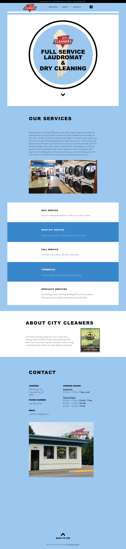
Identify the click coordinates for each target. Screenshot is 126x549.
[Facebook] (91, 6)
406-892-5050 (81, 1)
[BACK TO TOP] (63, 538)
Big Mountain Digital (73, 544)
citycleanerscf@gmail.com (39, 414)
